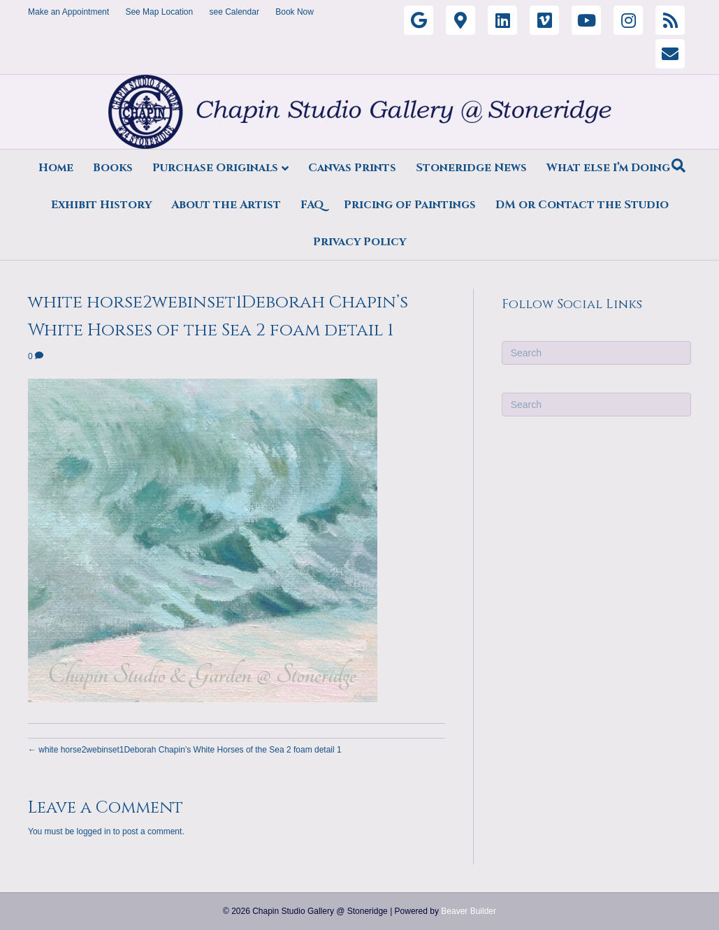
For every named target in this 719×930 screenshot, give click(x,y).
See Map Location (159, 12)
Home (55, 167)
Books (113, 167)
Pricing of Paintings (410, 204)
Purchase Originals (215, 167)
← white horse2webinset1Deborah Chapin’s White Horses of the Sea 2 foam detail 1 (185, 750)
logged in (94, 831)
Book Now (294, 12)
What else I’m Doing (608, 167)
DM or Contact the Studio (582, 204)
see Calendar (234, 12)
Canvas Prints (352, 167)
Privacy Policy (359, 241)
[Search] (678, 165)
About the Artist (226, 204)
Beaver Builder (468, 911)
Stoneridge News (471, 167)
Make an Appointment (68, 12)
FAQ (312, 204)
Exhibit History (101, 204)
